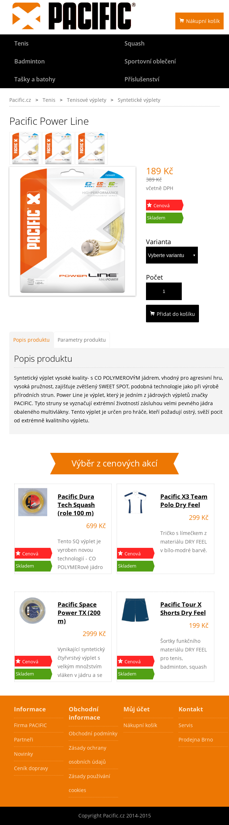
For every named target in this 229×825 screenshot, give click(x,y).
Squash (135, 43)
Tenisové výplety (86, 99)
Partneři (23, 739)
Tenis (21, 43)
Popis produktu (31, 339)
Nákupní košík (199, 21)
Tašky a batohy (34, 79)
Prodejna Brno (196, 739)
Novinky (23, 753)
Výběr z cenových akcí (114, 463)
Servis (186, 725)
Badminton (29, 61)
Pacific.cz (20, 99)
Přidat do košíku (172, 313)
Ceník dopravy (31, 768)
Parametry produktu (82, 339)
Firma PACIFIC (30, 725)
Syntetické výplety (139, 99)
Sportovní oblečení (150, 61)
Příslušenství (142, 79)
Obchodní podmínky (93, 733)
